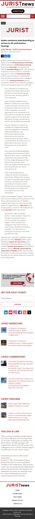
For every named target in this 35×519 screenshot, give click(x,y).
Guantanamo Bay (23, 74)
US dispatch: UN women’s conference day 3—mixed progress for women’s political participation (20, 343)
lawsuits (26, 447)
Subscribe (17, 304)
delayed (18, 240)
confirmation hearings (22, 65)
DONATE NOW (18, 11)
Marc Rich (24, 205)
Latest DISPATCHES (11, 323)
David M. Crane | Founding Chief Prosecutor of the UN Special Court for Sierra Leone (20, 370)
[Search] (18, 16)
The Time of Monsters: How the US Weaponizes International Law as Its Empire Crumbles (21, 381)
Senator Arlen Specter (15, 246)
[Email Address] (17, 298)
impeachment (6, 476)
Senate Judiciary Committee (22, 63)
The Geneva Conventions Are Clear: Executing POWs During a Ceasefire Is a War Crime (20, 364)
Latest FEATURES (10, 398)
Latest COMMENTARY (13, 356)
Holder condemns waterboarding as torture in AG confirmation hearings (17, 43)
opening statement (17, 80)
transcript (12, 67)
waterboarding (12, 69)
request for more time (17, 242)
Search (32, 16)
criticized (8, 210)
